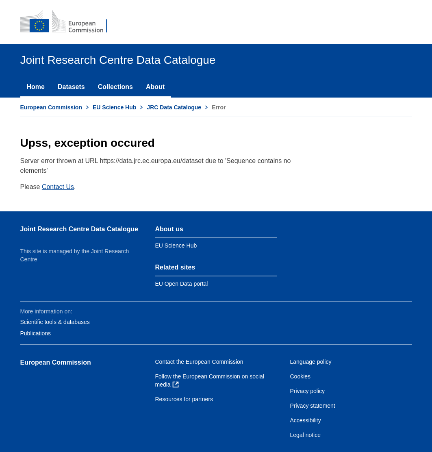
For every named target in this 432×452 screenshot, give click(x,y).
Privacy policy (307, 391)
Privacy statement (312, 405)
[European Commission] (69, 22)
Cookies (300, 376)
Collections (115, 86)
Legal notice (305, 435)
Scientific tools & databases (55, 322)
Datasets (71, 86)
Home (36, 86)
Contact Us (58, 186)
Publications (35, 333)
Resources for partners (184, 399)
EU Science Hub (114, 107)
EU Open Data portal (181, 283)
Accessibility (305, 420)
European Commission (51, 107)
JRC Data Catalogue (174, 107)
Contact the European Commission (199, 362)
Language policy (311, 362)
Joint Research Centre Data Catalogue (79, 229)
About (155, 86)
